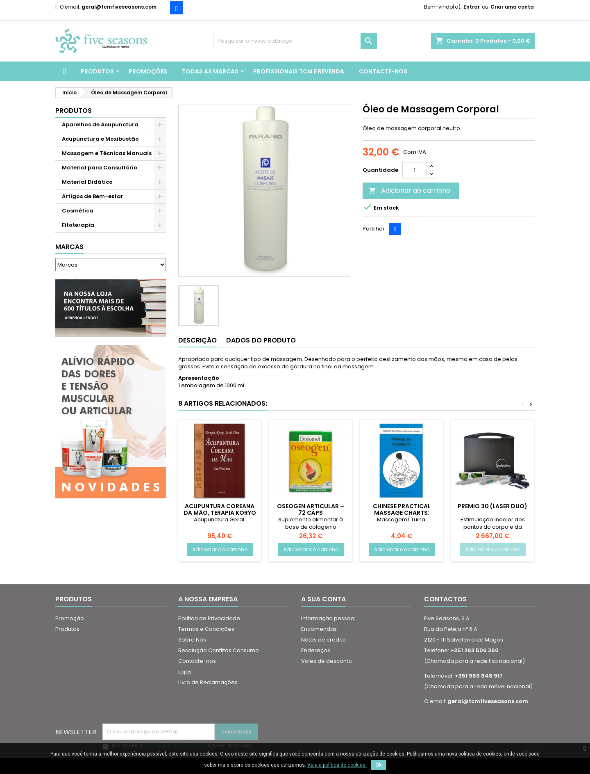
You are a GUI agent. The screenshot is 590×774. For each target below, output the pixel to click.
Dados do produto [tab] (261, 340)
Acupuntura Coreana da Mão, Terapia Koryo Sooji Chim (220, 512)
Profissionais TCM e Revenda (298, 71)
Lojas (185, 672)
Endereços (315, 650)
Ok (378, 765)
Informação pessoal (328, 618)
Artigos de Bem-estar (92, 196)
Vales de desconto (326, 661)
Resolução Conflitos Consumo (218, 650)
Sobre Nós (192, 640)
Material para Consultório (99, 167)
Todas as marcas (210, 71)
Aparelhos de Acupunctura (100, 124)
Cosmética (77, 211)
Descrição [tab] (197, 340)
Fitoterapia (78, 225)
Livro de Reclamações (208, 682)
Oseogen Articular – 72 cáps (310, 509)
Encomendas (319, 629)
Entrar (471, 6)
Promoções (148, 71)
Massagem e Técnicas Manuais (107, 153)
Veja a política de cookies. (337, 765)
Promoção (69, 618)
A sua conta (323, 599)
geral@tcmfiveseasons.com (119, 6)
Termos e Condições (206, 629)
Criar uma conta (512, 6)
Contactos (445, 599)
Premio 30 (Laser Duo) (492, 506)
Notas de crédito (323, 640)
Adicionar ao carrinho (409, 190)
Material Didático (87, 182)
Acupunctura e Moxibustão (100, 139)
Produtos (97, 71)
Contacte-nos (383, 71)
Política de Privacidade (209, 618)
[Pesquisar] (295, 41)
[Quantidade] (414, 170)
